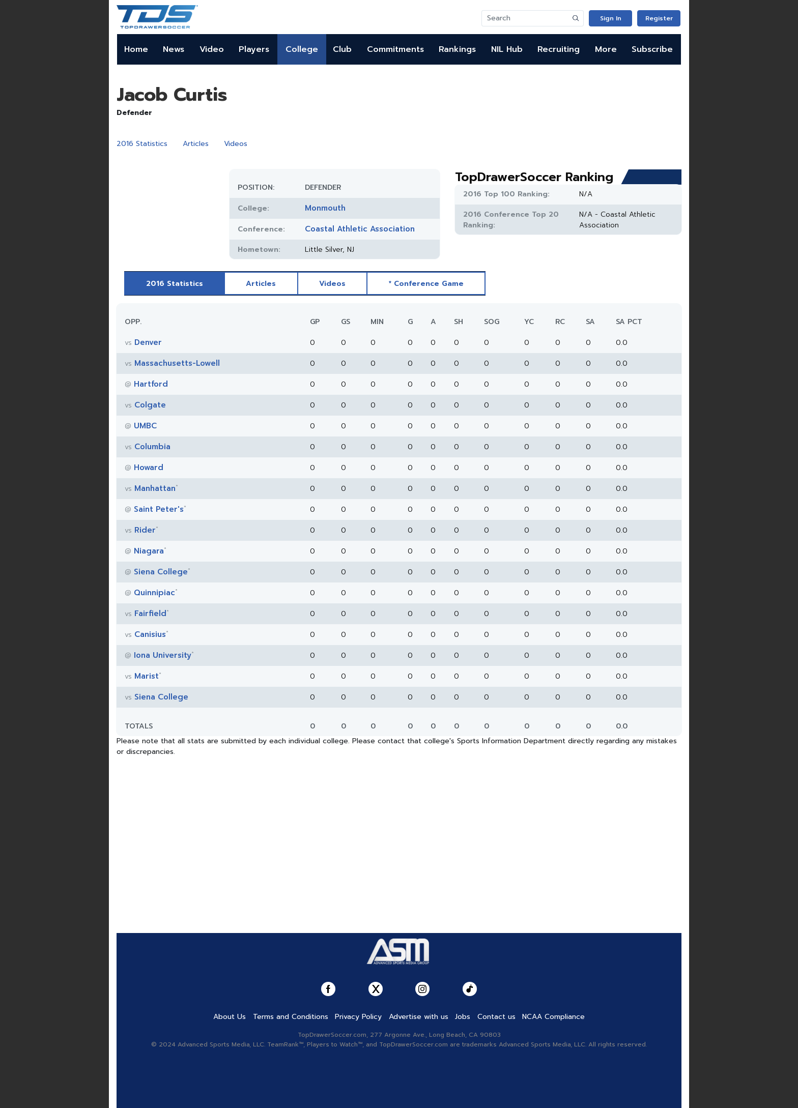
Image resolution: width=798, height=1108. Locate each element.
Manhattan (155, 488)
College (302, 49)
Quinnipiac (154, 592)
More (606, 49)
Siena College (161, 571)
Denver (148, 342)
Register (659, 18)
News (173, 49)
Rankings (457, 49)
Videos (235, 143)
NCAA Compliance (553, 1016)
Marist (146, 676)
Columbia (152, 446)
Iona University (162, 655)
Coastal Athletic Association (360, 229)
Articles (196, 143)
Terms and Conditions (290, 1016)
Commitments (395, 49)
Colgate (150, 405)
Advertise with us (418, 1016)
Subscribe (652, 49)
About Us (229, 1016)
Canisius (150, 634)
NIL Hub (507, 49)
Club (342, 49)
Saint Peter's (159, 509)
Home (136, 49)
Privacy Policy (358, 1016)
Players (254, 49)
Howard (148, 467)
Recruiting (558, 49)
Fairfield (150, 613)
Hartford (151, 384)
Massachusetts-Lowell (177, 363)
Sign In (610, 18)
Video (212, 49)
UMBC (145, 425)
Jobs (462, 1016)
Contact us (496, 1016)
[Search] (525, 18)
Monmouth (325, 208)
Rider (145, 530)
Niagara (149, 551)
